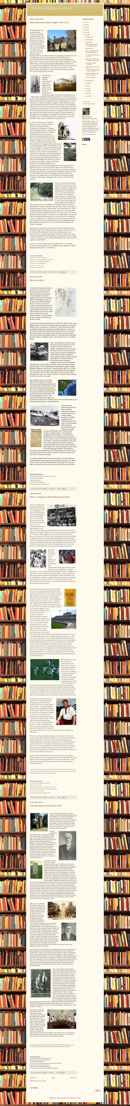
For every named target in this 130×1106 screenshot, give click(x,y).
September (88, 80)
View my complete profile (88, 134)
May (87, 91)
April (87, 93)
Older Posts (73, 1077)
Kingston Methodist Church (92, 67)
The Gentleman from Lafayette (90, 63)
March (87, 96)
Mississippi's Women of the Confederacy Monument (92, 59)
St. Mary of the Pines (90, 77)
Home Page (87, 101)
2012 (85, 35)
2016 (85, 24)
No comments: (51, 272)
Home (53, 1077)
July (87, 85)
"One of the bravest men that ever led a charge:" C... (92, 70)
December (88, 37)
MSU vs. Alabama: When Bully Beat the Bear (50, 497)
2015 (85, 27)
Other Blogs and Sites (89, 103)
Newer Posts (33, 1077)
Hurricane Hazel (37, 280)
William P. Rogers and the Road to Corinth (91, 74)
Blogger (79, 1098)
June (87, 88)
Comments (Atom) (41, 1080)
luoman (68, 1098)
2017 (85, 22)
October (88, 42)
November (88, 39)
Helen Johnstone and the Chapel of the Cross (49, 22)
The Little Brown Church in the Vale (45, 805)
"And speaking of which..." (53, 8)
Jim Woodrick (88, 117)
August (88, 83)
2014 (85, 29)
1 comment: (51, 1072)
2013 (85, 32)
